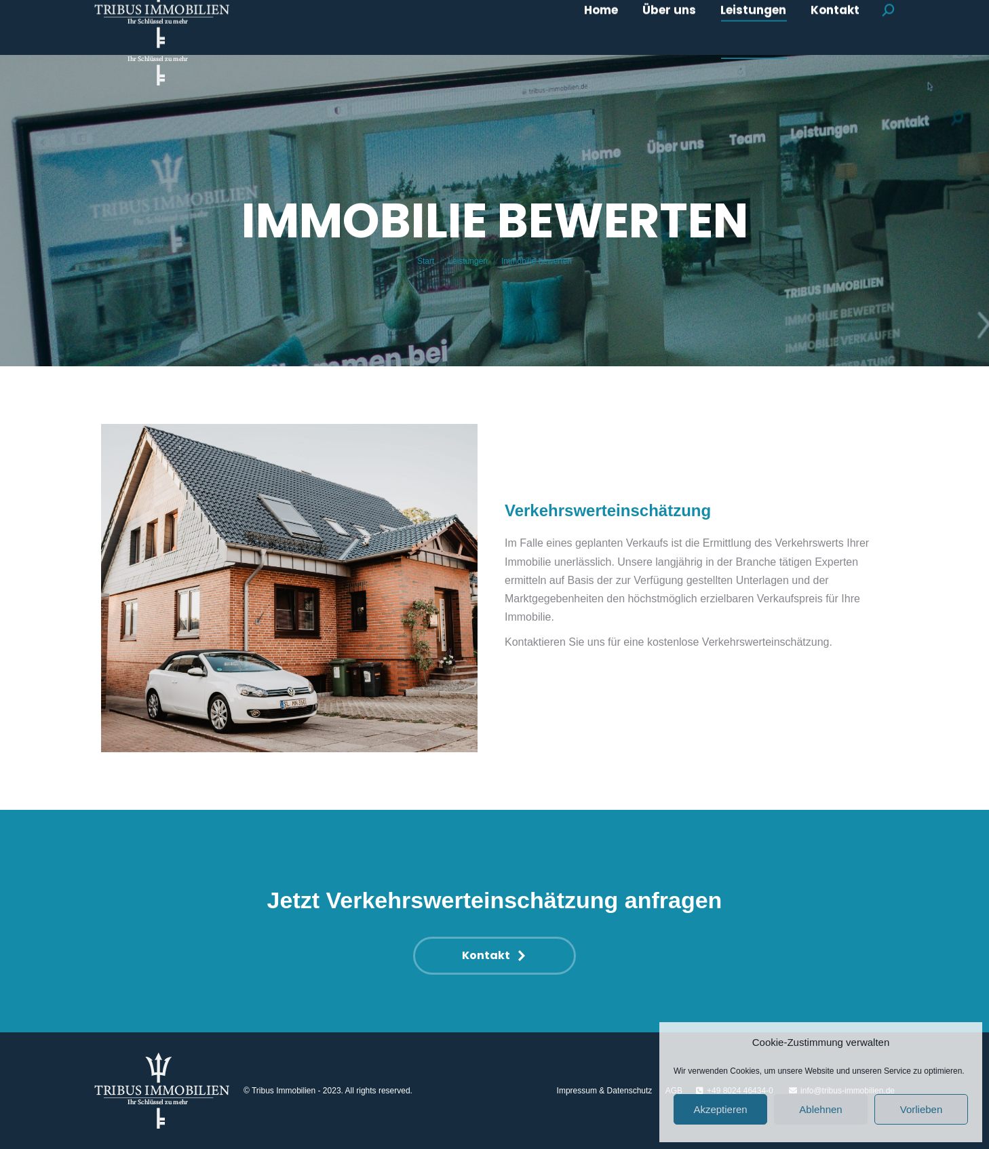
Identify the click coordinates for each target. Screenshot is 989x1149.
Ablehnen (820, 1109)
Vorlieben (921, 1109)
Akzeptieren (720, 1109)
